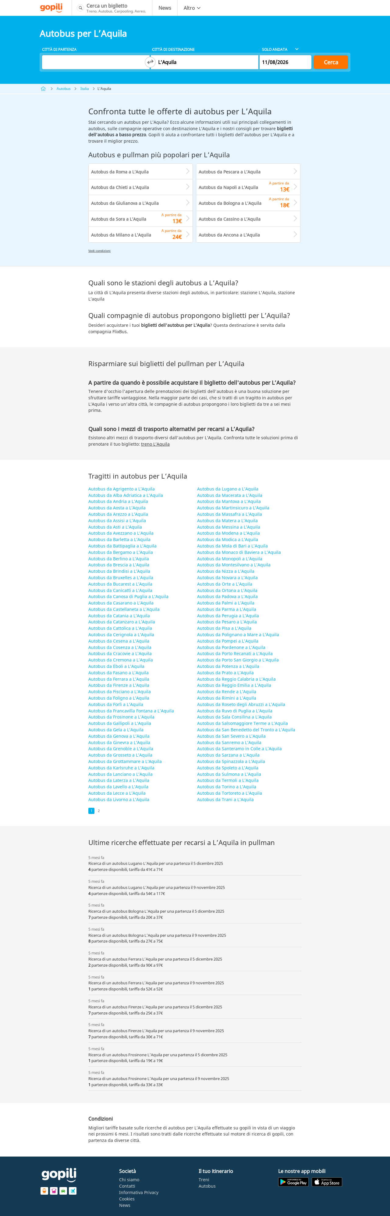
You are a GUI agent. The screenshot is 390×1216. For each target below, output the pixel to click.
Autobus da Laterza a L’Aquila (118, 780)
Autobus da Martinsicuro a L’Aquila (233, 508)
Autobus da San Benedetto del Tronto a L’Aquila (246, 730)
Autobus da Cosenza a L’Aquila (119, 647)
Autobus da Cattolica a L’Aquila (120, 628)
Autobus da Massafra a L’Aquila (229, 514)
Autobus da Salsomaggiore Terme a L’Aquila (242, 723)
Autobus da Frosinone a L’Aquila (121, 717)
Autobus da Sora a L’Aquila (118, 219)
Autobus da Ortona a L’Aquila (227, 590)
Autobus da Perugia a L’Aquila (228, 616)
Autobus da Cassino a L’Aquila (230, 219)
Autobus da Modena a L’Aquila (228, 533)
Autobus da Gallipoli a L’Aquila (119, 723)
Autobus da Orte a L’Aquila (224, 584)
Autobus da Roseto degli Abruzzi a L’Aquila (241, 704)
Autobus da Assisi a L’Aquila (117, 520)
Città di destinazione (173, 49)
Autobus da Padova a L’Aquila (227, 596)
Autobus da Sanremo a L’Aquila (229, 742)
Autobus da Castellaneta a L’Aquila (124, 609)
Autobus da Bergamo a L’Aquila (120, 552)
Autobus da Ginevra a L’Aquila (119, 742)
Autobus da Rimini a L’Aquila (226, 698)
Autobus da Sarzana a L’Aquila (228, 755)
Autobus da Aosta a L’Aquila (117, 508)
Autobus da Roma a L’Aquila (120, 172)
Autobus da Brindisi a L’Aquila (119, 571)
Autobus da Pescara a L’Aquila (230, 172)
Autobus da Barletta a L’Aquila (119, 539)
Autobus (64, 88)
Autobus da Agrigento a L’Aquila (121, 489)
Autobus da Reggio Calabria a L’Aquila (236, 679)
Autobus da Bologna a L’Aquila (230, 203)
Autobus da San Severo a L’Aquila (231, 736)
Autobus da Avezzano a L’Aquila (121, 533)
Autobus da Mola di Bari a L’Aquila (232, 546)
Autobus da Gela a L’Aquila (116, 730)
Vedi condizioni (99, 250)
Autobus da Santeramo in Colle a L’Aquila (239, 748)
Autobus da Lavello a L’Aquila (118, 787)
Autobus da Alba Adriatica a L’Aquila (125, 495)
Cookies (127, 1199)
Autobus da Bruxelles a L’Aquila (120, 577)
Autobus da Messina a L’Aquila (228, 527)
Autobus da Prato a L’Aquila (225, 673)
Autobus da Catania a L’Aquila (119, 616)
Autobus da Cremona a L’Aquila (120, 660)
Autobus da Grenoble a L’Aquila (120, 748)
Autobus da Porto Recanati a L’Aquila (235, 653)
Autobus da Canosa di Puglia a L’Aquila (128, 596)
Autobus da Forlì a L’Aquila (115, 704)
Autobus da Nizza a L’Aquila (225, 571)
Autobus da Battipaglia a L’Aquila (122, 546)
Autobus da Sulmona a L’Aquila (229, 774)
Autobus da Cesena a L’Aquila (118, 641)
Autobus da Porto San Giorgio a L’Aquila (238, 660)
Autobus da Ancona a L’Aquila (229, 235)
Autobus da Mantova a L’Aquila (229, 501)
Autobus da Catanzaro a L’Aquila (121, 622)
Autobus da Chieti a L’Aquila (120, 187)
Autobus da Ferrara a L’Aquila (118, 679)
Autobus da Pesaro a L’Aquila (227, 622)
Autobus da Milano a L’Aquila (121, 235)
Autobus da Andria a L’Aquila (118, 501)
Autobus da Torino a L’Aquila (226, 787)
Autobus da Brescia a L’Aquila (118, 565)
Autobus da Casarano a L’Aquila (121, 603)
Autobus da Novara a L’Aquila (227, 577)
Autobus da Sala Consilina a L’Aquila (234, 717)
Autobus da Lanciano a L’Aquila (120, 774)
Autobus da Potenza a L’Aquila (228, 666)
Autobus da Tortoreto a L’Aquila (229, 793)
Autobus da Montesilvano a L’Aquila (234, 565)
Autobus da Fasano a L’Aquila (118, 673)
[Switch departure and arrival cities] (150, 62)
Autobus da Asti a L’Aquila (115, 527)
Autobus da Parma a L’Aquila (226, 609)
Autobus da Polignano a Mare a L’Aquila (238, 634)
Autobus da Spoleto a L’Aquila (227, 768)
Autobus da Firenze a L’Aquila (118, 685)
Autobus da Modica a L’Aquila (227, 539)
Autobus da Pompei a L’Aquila (227, 641)
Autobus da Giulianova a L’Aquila (125, 203)
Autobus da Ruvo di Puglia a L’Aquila (234, 711)
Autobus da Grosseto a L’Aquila (120, 755)
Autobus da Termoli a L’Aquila (228, 780)
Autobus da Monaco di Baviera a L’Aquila (239, 552)
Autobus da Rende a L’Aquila (226, 691)
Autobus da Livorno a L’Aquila (118, 799)
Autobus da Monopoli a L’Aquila (229, 559)
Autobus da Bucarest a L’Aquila (120, 584)
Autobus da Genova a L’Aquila (119, 736)
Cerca (331, 62)
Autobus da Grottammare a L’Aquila (125, 761)
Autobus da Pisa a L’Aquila (224, 628)
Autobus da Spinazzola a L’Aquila (231, 761)
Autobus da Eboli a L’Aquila (116, 666)
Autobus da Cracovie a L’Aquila (120, 653)
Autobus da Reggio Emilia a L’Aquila (234, 685)
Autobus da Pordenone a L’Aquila (231, 647)
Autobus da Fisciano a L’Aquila (119, 691)
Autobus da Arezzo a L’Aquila (118, 514)
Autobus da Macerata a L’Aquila (229, 495)
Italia (84, 88)
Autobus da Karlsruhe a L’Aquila (121, 768)
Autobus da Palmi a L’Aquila (225, 603)
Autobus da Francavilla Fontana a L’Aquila (131, 711)
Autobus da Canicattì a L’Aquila (120, 590)
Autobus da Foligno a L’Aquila (118, 698)
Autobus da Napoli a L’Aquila (228, 187)
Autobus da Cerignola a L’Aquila (121, 634)
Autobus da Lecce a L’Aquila (117, 793)
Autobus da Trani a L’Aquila (225, 799)
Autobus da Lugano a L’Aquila (227, 489)
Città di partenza (59, 49)
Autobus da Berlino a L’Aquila (118, 559)
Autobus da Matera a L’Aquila (227, 520)
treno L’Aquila (155, 444)
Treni (204, 1179)
